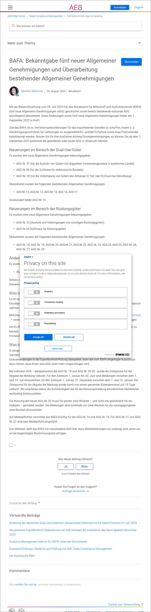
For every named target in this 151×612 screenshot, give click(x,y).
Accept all (38, 337)
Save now (57, 348)
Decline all (69, 337)
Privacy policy (31, 283)
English (29, 256)
